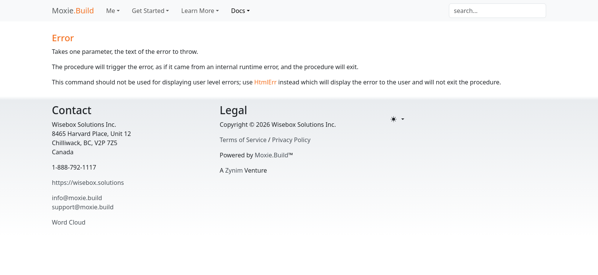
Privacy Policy (291, 140)
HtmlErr (265, 82)
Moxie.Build (271, 155)
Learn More (197, 10)
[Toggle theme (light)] (397, 119)
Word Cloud (68, 222)
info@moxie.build (77, 198)
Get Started (148, 10)
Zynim (234, 170)
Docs (238, 10)
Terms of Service (243, 140)
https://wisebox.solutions (88, 182)
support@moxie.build (83, 207)
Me (110, 10)
